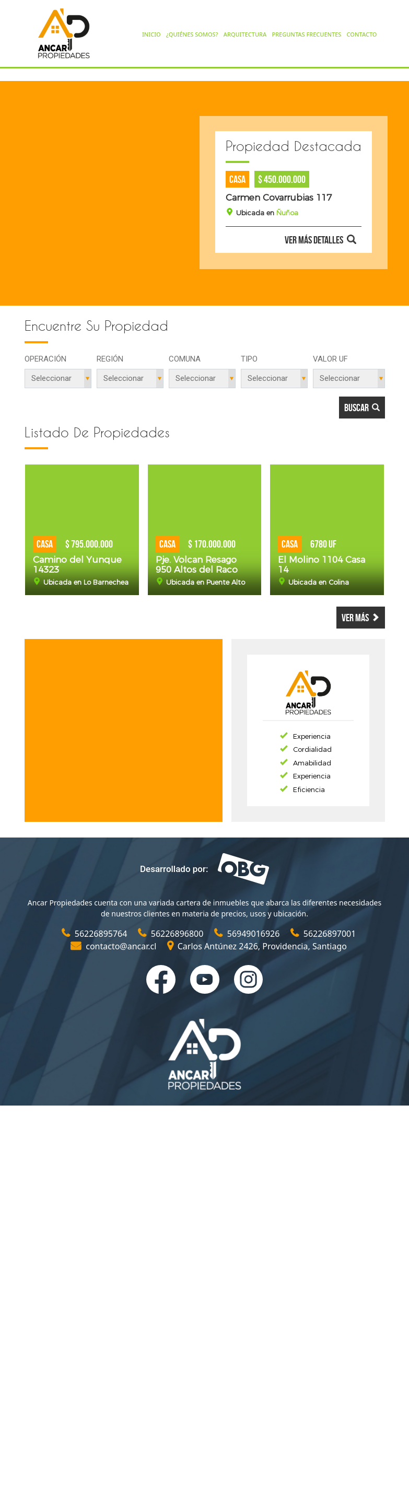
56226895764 (96, 933)
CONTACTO (362, 34)
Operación (45, 359)
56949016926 (248, 933)
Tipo (249, 359)
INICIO (151, 34)
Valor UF (330, 359)
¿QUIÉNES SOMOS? (192, 34)
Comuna (185, 359)
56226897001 (323, 933)
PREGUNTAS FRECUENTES (306, 34)
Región (110, 359)
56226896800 (172, 933)
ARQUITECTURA (245, 34)
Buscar (362, 407)
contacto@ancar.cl (115, 946)
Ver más (361, 617)
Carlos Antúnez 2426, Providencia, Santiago (257, 946)
